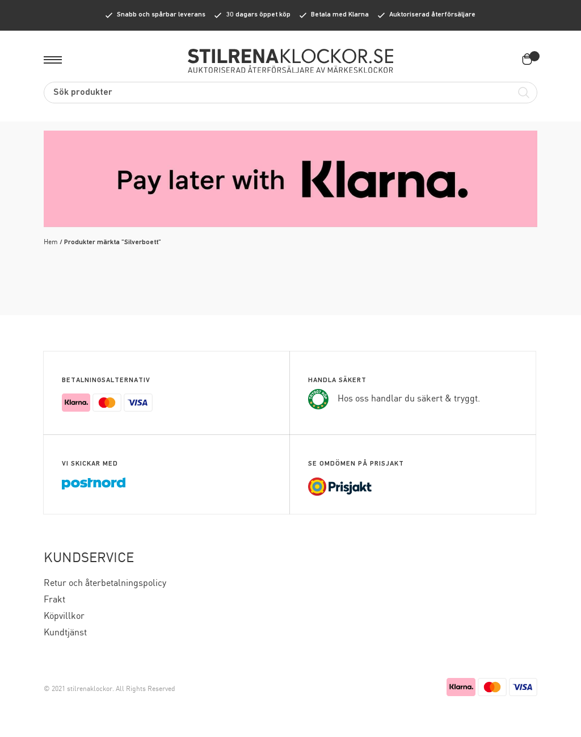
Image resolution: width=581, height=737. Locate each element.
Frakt (54, 600)
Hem (51, 242)
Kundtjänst (65, 633)
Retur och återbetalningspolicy (105, 583)
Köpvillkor (64, 616)
